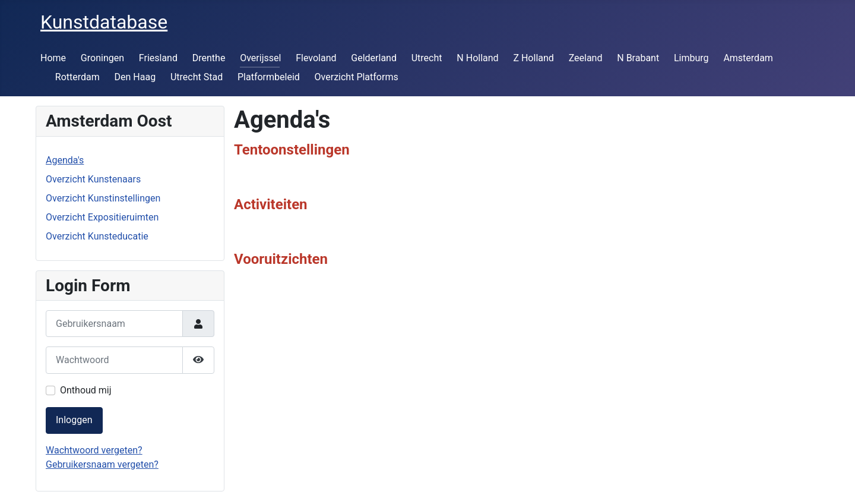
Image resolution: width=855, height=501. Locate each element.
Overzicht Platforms (356, 77)
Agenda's (65, 160)
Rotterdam (77, 77)
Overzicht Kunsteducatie (97, 236)
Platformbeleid (269, 77)
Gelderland (374, 58)
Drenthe (209, 58)
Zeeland (586, 58)
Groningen (102, 58)
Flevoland (316, 58)
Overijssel (260, 58)
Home (53, 58)
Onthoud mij (86, 390)
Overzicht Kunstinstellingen (103, 198)
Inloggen (74, 420)
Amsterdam (747, 58)
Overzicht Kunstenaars (93, 179)
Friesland (158, 58)
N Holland (477, 58)
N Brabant (638, 58)
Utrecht (426, 58)
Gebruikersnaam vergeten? (102, 464)
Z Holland (533, 58)
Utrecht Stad (196, 77)
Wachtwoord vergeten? (94, 450)
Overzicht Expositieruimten (102, 217)
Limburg (691, 58)
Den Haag (135, 77)
